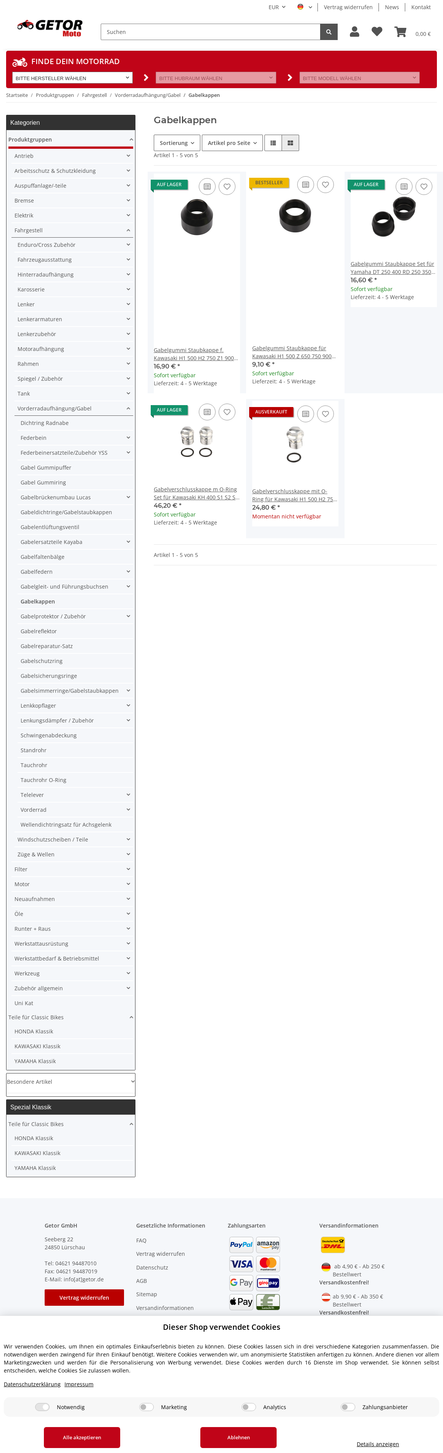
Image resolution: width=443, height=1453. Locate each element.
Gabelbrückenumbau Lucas (56, 497)
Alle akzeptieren (82, 1437)
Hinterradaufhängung (46, 274)
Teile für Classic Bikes (36, 1017)
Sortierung (174, 142)
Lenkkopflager (38, 705)
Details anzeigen (378, 1444)
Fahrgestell (28, 230)
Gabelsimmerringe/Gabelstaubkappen (70, 690)
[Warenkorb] (412, 31)
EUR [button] (274, 7)
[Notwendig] (42, 1407)
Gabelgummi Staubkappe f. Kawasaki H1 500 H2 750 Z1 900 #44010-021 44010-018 (194, 354)
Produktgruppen (30, 139)
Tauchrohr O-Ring (43, 780)
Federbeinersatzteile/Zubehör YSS (64, 452)
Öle (18, 913)
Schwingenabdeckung (49, 735)
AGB (141, 1280)
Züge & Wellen (36, 854)
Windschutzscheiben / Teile (53, 839)
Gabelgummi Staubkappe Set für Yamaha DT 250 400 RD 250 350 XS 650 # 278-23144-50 (392, 268)
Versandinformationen (165, 1307)
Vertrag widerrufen (348, 7)
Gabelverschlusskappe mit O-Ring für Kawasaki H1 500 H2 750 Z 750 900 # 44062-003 (294, 495)
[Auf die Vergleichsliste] (207, 186)
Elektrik (23, 215)
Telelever (32, 794)
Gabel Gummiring (43, 482)
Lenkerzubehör (37, 334)
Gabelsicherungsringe (49, 675)
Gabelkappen (38, 601)
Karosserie (31, 289)
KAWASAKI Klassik (37, 1046)
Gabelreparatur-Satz (47, 646)
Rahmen (28, 363)
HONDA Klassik (33, 1031)
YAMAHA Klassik (35, 1061)
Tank (24, 393)
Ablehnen (238, 1437)
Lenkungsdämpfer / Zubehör (57, 720)
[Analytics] (249, 1407)
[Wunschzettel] (377, 32)
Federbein (34, 437)
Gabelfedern (37, 571)
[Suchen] (211, 32)
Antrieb (24, 155)
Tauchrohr (34, 765)
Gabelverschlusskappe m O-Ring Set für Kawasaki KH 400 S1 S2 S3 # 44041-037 (196, 493)
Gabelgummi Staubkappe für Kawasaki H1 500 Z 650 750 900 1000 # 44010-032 (292, 352)
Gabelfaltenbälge (42, 556)
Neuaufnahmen (34, 899)
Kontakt (421, 7)
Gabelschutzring (42, 661)
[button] (355, 32)
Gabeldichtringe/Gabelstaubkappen (66, 512)
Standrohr (34, 750)
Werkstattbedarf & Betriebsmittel (56, 958)
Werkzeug (27, 973)
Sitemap (146, 1294)
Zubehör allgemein (38, 988)
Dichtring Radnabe (45, 422)
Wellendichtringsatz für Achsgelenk (66, 824)
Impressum (78, 1384)
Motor (22, 884)
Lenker (26, 304)
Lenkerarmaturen (40, 319)
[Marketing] (146, 1407)
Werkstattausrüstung (41, 943)
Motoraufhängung (41, 348)
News (392, 7)
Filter (20, 869)
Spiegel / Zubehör (40, 378)
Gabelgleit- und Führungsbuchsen (64, 586)
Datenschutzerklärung (32, 1384)
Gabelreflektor (39, 631)
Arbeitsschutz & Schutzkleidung (55, 170)
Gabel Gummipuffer (46, 467)
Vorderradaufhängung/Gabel (55, 408)
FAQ (141, 1240)
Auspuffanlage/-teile (40, 185)
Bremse (24, 200)
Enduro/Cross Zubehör (47, 244)
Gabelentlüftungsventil (50, 527)
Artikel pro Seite (229, 142)
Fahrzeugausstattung (45, 259)
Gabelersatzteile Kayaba (51, 541)
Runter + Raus (32, 928)
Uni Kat (23, 1003)
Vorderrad (34, 809)
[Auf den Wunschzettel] (227, 186)
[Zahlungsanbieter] (348, 1407)
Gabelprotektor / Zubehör (53, 616)
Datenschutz (152, 1267)
